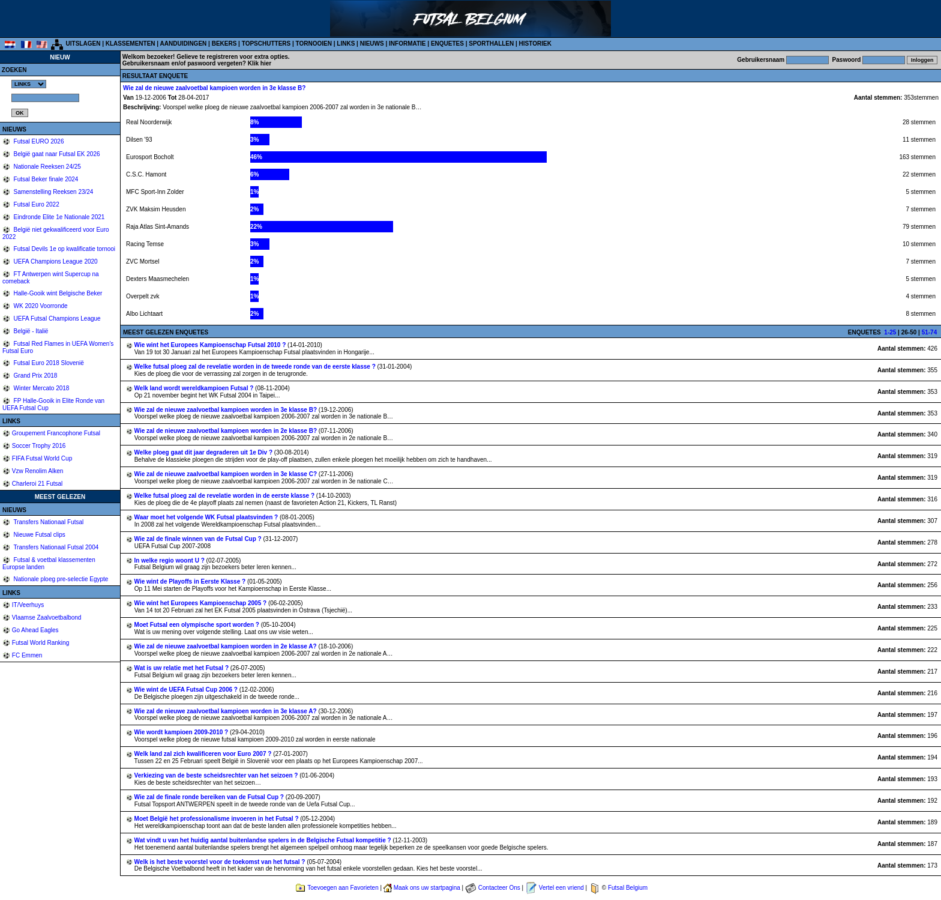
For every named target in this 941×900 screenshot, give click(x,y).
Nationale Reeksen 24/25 (46, 166)
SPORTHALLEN (491, 43)
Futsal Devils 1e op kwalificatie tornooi (63, 249)
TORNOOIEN (314, 43)
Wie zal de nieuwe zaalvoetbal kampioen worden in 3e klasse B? (226, 409)
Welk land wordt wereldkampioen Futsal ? (195, 388)
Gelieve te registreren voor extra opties (232, 56)
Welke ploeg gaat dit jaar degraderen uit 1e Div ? (204, 452)
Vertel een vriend (561, 887)
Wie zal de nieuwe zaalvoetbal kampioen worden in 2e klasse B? (226, 430)
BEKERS (224, 43)
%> (28, 84)
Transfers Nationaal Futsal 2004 (55, 547)
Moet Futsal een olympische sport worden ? (197, 624)
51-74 (929, 332)
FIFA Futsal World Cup (42, 458)
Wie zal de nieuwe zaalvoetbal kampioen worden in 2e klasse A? (226, 646)
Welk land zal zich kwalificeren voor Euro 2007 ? (204, 754)
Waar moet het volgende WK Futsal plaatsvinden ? (207, 517)
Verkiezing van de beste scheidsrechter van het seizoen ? (217, 775)
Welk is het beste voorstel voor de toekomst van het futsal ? (220, 862)
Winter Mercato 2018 (41, 388)
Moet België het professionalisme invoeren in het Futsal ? (217, 818)
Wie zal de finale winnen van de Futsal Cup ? (198, 539)
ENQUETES (447, 43)
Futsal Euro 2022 (35, 204)
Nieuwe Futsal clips (38, 534)
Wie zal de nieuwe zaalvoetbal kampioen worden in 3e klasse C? (226, 474)
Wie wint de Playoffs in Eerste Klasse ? (190, 581)
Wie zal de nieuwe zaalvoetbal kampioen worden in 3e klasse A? (226, 711)
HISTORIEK (535, 43)
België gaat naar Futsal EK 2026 (56, 154)
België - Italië (30, 331)
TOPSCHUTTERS (266, 43)
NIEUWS (372, 43)
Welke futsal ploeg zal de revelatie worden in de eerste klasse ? (225, 495)
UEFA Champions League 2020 (55, 261)
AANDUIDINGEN (183, 43)
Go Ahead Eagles (35, 630)
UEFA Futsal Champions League (56, 318)
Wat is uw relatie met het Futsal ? (182, 668)
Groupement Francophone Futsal (56, 433)
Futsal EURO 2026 (38, 141)
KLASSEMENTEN (130, 43)
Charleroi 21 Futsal (37, 483)
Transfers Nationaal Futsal (48, 522)
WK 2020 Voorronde (40, 306)
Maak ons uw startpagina (427, 887)
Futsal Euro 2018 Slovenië (48, 363)
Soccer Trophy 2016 (39, 445)
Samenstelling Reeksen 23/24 (53, 192)
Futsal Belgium (628, 887)
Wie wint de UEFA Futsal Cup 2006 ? (186, 689)
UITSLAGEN (83, 43)
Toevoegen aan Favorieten (342, 887)
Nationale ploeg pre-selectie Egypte (60, 579)
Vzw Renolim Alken (38, 471)
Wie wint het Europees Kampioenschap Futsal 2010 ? (211, 345)
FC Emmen (27, 655)
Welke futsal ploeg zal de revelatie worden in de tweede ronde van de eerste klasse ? (255, 366)
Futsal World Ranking (40, 642)
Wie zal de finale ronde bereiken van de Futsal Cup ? (210, 797)
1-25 (890, 332)
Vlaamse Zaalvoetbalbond (47, 617)
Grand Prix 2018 (35, 375)
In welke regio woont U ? (170, 560)
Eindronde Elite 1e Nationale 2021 (58, 217)
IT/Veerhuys (28, 605)
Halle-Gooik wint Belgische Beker (57, 293)
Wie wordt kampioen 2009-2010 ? (182, 732)
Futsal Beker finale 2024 (45, 179)
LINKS (346, 43)
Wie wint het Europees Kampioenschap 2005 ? (201, 603)
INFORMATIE (407, 43)
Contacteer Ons (499, 887)
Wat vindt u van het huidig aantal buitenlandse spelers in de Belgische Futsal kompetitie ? (263, 840)
